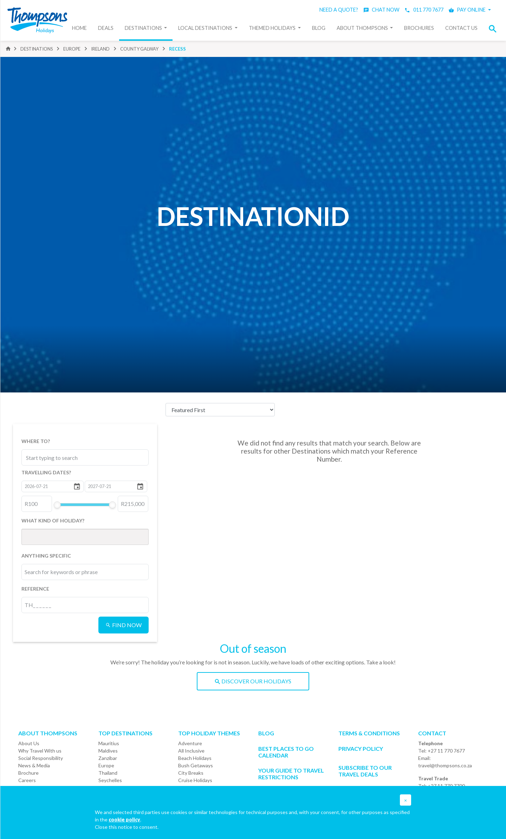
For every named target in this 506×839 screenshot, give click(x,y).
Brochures (419, 28)
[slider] (56, 504)
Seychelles (110, 780)
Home (79, 28)
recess (177, 49)
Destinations (144, 28)
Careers (27, 780)
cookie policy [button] (124, 819)
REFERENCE (35, 589)
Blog (318, 28)
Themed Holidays (273, 28)
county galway (139, 49)
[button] (494, 28)
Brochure (28, 773)
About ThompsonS (47, 733)
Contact (432, 733)
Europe (106, 765)
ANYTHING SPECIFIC (46, 556)
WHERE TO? (35, 441)
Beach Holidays (195, 758)
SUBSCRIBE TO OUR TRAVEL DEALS (365, 771)
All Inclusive (191, 751)
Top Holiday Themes (209, 733)
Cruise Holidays (195, 780)
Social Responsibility (40, 758)
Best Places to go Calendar (286, 752)
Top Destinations (125, 733)
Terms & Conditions (369, 733)
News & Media (34, 765)
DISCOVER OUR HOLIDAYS (253, 681)
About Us (28, 743)
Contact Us (461, 28)
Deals (105, 28)
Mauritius (108, 743)
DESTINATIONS (36, 49)
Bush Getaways (195, 765)
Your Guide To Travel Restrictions (291, 773)
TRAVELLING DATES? (46, 472)
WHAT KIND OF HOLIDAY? (52, 520)
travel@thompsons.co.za (445, 765)
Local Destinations (205, 28)
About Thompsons (363, 28)
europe (71, 49)
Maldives (108, 751)
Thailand (107, 773)
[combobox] (57, 457)
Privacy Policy (360, 748)
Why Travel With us (39, 751)
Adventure (190, 743)
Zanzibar (107, 758)
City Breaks (190, 773)
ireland (100, 49)
